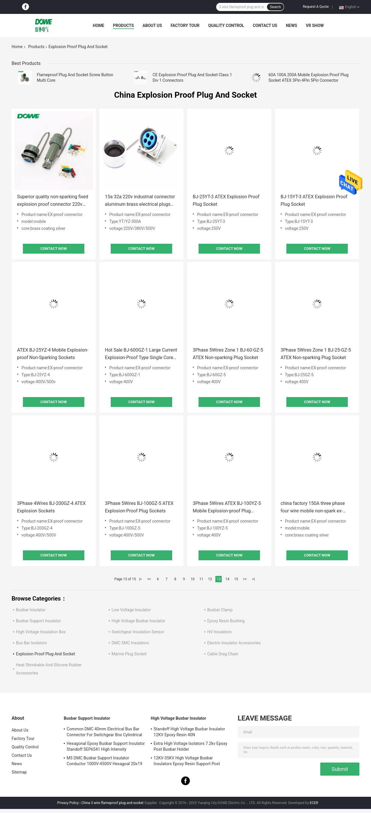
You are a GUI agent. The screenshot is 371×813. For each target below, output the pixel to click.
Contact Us (265, 25)
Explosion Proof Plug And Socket (45, 654)
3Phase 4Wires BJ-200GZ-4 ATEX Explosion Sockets (51, 507)
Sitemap (19, 772)
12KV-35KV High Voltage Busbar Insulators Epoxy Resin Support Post (187, 761)
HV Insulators (219, 632)
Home (98, 25)
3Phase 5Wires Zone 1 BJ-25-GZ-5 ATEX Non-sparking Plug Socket (316, 353)
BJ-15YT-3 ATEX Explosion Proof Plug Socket (314, 200)
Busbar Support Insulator (38, 621)
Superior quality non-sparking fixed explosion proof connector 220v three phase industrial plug (52, 201)
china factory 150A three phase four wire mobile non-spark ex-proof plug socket (313, 508)
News (291, 25)
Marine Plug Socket (129, 654)
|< (140, 579)
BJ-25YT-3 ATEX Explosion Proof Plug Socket (226, 200)
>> (245, 579)
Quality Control (226, 25)
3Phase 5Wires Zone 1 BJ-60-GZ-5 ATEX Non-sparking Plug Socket (228, 353)
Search (275, 7)
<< (149, 579)
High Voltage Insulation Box (41, 632)
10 (193, 579)
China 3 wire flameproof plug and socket (112, 803)
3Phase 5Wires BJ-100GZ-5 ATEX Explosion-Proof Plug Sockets (139, 507)
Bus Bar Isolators (31, 643)
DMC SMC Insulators (130, 643)
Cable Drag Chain (222, 654)
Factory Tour (185, 25)
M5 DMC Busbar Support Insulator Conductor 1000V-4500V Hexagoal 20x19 (104, 761)
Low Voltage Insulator (131, 610)
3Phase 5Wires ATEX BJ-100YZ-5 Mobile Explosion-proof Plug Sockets (227, 508)
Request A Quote (316, 7)
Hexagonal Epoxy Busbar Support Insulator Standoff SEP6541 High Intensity (106, 746)
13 (219, 579)
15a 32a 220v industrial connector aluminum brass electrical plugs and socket (140, 201)
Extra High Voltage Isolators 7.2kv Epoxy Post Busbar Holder (190, 746)
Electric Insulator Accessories (234, 643)
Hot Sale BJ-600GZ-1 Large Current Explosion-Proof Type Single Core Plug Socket (141, 354)
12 (210, 579)
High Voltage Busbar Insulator (138, 621)
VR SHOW (315, 25)
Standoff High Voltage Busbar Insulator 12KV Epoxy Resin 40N (189, 732)
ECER (314, 803)
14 (227, 579)
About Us (152, 25)
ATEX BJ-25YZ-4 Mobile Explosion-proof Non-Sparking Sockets (52, 353)
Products (123, 25)
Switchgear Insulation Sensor (138, 632)
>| (253, 579)
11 (201, 579)
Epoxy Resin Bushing (226, 621)
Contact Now (53, 248)
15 (236, 579)
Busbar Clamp (220, 610)
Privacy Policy (68, 803)
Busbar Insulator (31, 610)
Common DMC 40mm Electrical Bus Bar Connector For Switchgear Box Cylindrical (104, 732)
